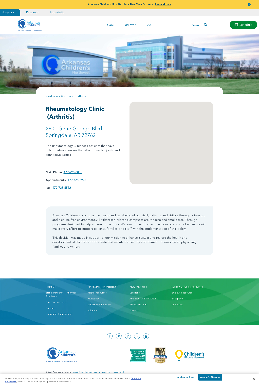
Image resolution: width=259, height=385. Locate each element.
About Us (51, 286)
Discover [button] (130, 25)
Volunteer (93, 310)
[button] (249, 4)
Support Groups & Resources (187, 286)
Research (32, 12)
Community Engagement (59, 313)
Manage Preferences (108, 372)
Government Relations (99, 304)
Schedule (246, 25)
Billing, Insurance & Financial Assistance (61, 294)
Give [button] (149, 25)
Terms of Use (91, 372)
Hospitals (8, 12)
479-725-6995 (77, 180)
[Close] (253, 379)
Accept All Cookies (210, 378)
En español (177, 298)
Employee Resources (182, 292)
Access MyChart (138, 304)
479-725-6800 (73, 172)
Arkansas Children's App (143, 298)
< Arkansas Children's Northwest (67, 95)
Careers (50, 308)
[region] (129, 379)
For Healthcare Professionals (103, 286)
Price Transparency (56, 302)
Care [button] (110, 25)
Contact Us (177, 304)
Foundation (58, 12)
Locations (135, 292)
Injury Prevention (138, 286)
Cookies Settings (185, 378)
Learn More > (163, 4)
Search (197, 25)
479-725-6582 (61, 188)
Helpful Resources (97, 292)
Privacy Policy (78, 372)
